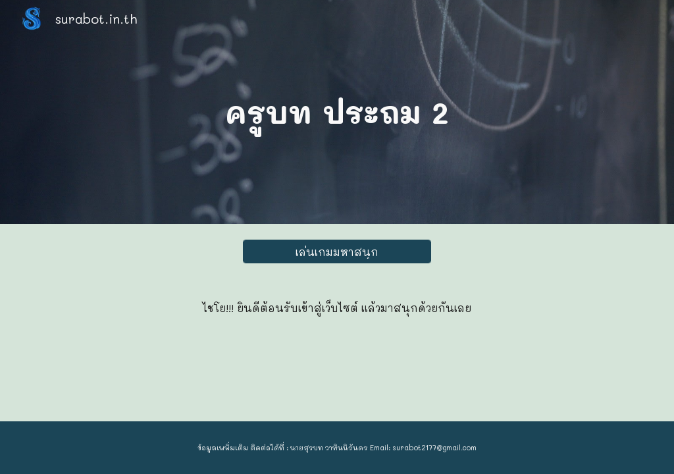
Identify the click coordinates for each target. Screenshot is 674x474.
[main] (337, 112)
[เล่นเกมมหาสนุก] (337, 251)
